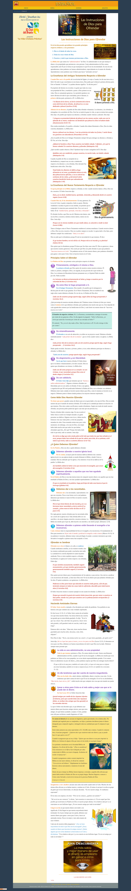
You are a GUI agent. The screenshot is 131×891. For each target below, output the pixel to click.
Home (15, 11)
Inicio (56, 884)
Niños (60, 884)
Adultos (68, 884)
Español (19, 11)
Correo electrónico (75, 884)
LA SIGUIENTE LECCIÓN (82, 877)
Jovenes (64, 884)
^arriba (52, 880)
